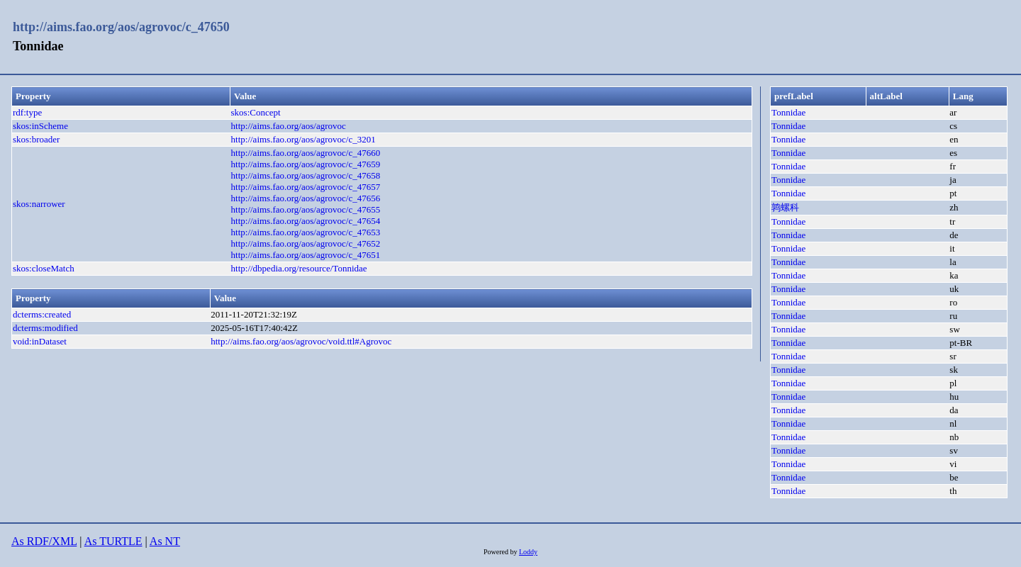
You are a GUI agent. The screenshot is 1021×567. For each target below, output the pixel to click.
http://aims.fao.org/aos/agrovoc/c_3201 (303, 139)
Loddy (528, 552)
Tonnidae (788, 112)
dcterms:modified (45, 327)
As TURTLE (113, 541)
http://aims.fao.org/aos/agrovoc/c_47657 (306, 186)
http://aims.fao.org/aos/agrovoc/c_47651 (306, 254)
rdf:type (27, 112)
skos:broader (36, 139)
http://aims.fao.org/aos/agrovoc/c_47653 (306, 232)
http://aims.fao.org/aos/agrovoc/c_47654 (306, 220)
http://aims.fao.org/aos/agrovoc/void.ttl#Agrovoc (301, 341)
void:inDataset (40, 341)
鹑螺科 (785, 207)
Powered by (501, 552)
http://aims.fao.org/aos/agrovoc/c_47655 (306, 209)
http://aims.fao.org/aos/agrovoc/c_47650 (121, 27)
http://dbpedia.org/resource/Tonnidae (299, 268)
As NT (165, 541)
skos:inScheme (40, 125)
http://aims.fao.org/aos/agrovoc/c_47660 (306, 152)
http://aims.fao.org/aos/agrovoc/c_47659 (306, 164)
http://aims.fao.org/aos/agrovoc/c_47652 (306, 243)
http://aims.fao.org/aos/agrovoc (288, 125)
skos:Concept (256, 112)
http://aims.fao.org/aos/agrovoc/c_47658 (306, 175)
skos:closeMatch (43, 268)
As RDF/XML (44, 541)
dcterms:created (42, 314)
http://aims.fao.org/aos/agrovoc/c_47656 (306, 198)
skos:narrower (39, 203)
